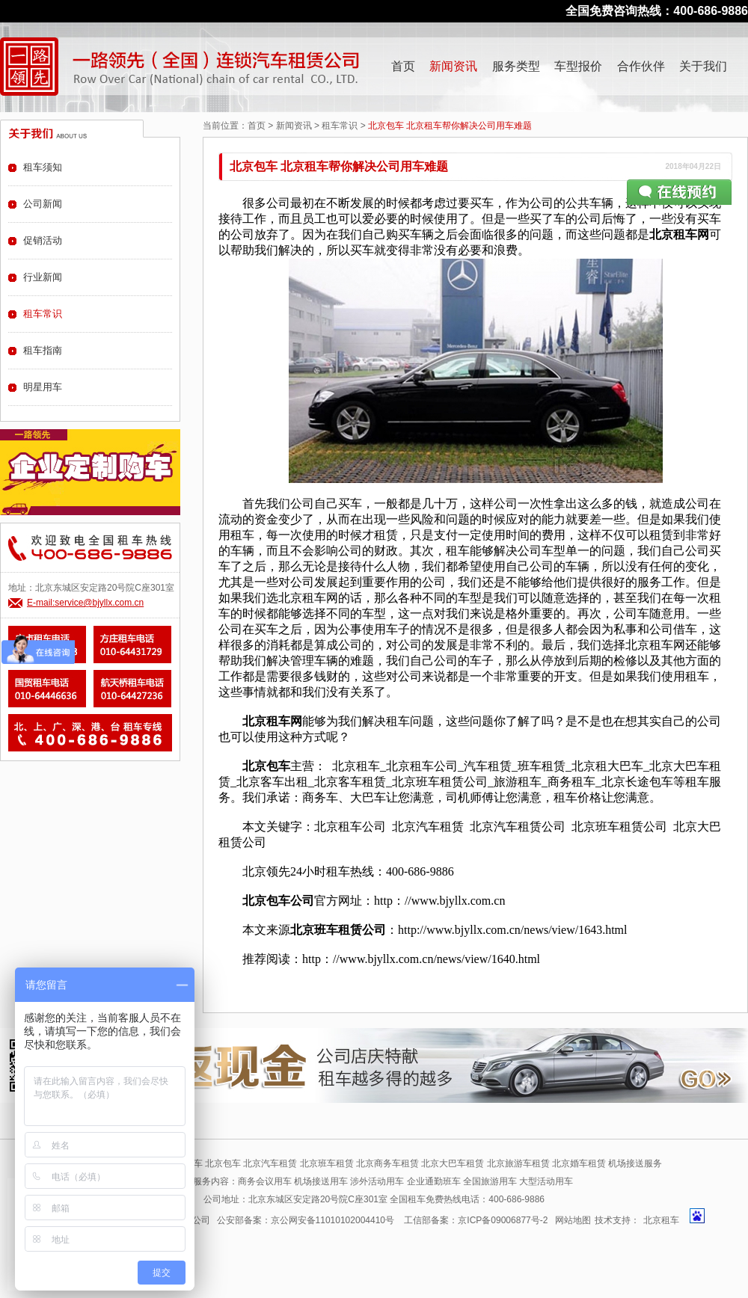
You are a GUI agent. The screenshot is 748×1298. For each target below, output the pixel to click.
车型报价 (578, 66)
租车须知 (42, 167)
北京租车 (661, 1220)
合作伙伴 (641, 66)
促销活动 (42, 240)
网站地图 (573, 1220)
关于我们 (703, 66)
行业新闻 (42, 277)
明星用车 (42, 387)
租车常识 (340, 125)
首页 (403, 66)
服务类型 (516, 66)
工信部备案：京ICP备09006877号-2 (476, 1220)
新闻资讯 (453, 66)
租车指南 (42, 350)
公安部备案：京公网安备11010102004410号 (305, 1220)
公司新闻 (42, 203)
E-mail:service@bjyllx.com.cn (85, 602)
